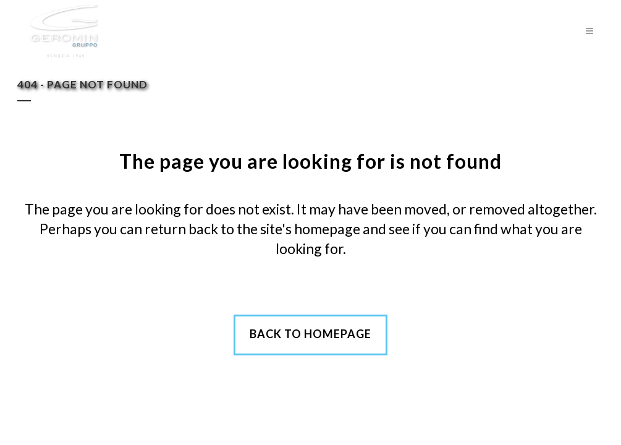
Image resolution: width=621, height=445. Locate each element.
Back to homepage (310, 334)
